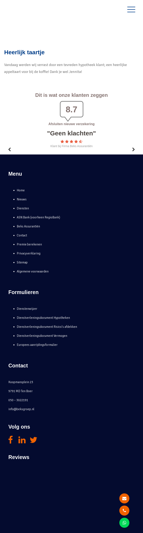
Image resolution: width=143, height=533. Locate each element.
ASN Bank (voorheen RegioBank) (38, 217)
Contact (22, 235)
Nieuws (22, 199)
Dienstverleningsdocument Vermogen (42, 336)
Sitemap (22, 262)
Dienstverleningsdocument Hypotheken (43, 318)
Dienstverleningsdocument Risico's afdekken (47, 327)
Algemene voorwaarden (33, 271)
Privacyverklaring (28, 253)
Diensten (23, 208)
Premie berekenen (29, 244)
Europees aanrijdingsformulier (37, 345)
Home (21, 190)
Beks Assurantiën (28, 226)
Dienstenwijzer (27, 309)
